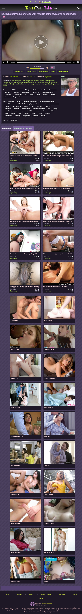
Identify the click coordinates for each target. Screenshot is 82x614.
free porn (39, 106)
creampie (8, 108)
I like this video (28, 67)
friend (40, 113)
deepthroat (8, 115)
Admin (63, 77)
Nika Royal (13, 120)
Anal (20, 90)
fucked (43, 115)
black (6, 113)
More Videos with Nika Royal (23, 128)
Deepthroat (16, 97)
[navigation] (3, 8)
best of (48, 106)
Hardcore (16, 92)
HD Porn (7, 92)
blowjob (37, 111)
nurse (26, 106)
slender (45, 111)
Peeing (7, 106)
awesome (23, 111)
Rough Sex (25, 92)
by (4, 16)
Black (53, 94)
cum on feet (54, 104)
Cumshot (43, 90)
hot (49, 108)
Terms (75, 595)
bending (17, 115)
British (35, 90)
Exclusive (52, 90)
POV (26, 94)
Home (7, 595)
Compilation (17, 94)
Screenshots (43, 71)
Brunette (45, 94)
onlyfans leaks (21, 104)
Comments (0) (63, 71)
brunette (7, 111)
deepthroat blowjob (39, 108)
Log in (31, 595)
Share (53, 71)
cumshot (16, 108)
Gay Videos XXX (45, 2)
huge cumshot (16, 106)
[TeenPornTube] (41, 8)
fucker (34, 113)
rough (18, 101)
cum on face (44, 104)
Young (38, 94)
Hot (31, 94)
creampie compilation (30, 101)
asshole (35, 115)
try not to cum (9, 104)
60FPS (14, 90)
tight (30, 111)
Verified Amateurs (47, 92)
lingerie (26, 113)
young (55, 108)
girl (52, 111)
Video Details (18, 71)
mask (15, 111)
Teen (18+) (35, 92)
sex (19, 113)
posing (13, 113)
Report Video (31, 71)
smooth (47, 113)
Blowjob (27, 90)
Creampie (8, 94)
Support (62, 595)
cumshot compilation (47, 101)
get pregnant (33, 104)
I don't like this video (47, 67)
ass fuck (11, 101)
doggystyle (26, 115)
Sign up (19, 595)
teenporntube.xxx (47, 603)
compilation (26, 108)
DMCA (41, 598)
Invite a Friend (46, 595)
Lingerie (7, 97)
